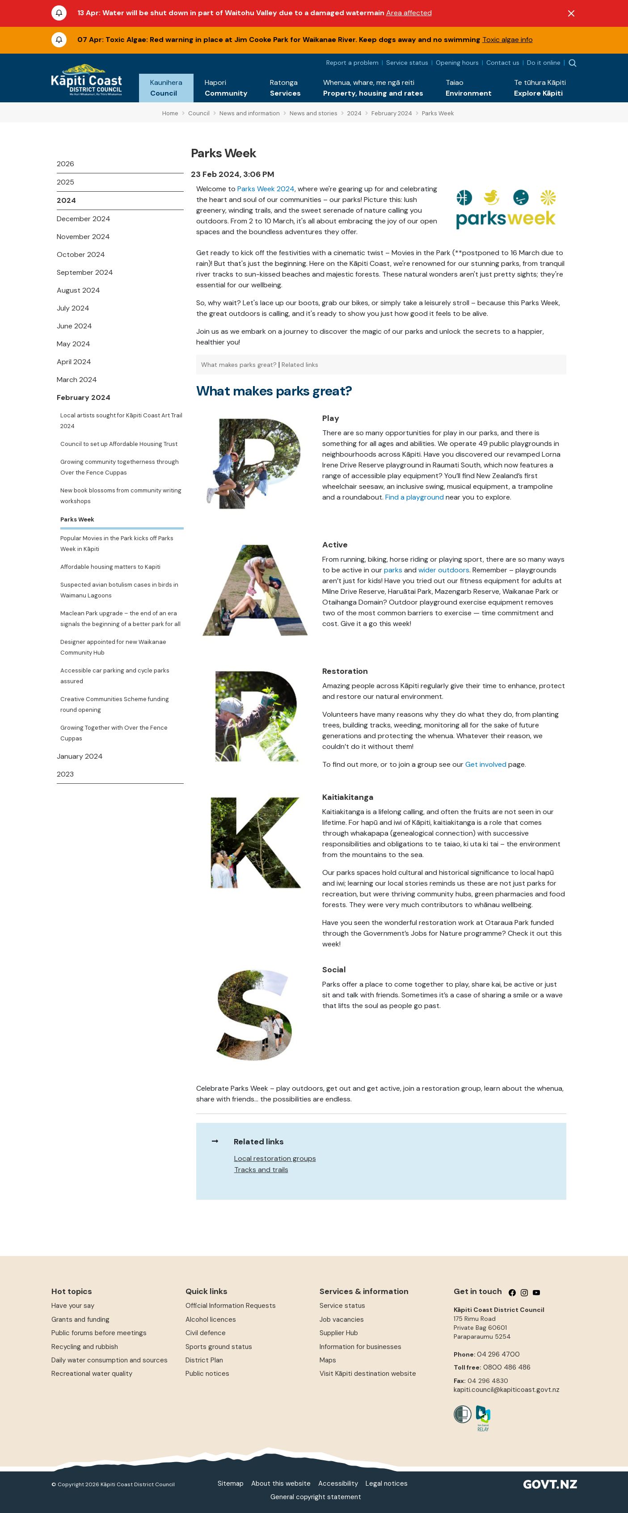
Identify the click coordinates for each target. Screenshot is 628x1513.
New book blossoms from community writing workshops (120, 496)
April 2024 (74, 361)
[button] (166, 88)
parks (393, 570)
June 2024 (74, 326)
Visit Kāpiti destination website (368, 1373)
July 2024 (73, 308)
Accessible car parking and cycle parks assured (114, 676)
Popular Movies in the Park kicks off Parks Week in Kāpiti (116, 543)
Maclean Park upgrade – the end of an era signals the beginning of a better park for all (120, 618)
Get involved (485, 764)
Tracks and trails (261, 1169)
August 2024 (78, 290)
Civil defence (205, 1332)
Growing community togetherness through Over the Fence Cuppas (119, 467)
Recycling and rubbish (84, 1346)
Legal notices (387, 1483)
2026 (65, 163)
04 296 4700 (498, 1354)
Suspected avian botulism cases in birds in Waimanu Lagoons (119, 590)
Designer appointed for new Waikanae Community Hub (113, 647)
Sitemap (231, 1483)
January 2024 (80, 756)
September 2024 (85, 272)
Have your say (72, 1305)
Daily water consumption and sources (109, 1360)
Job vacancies (342, 1319)
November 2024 (83, 236)
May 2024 (73, 344)
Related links (300, 365)
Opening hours (457, 63)
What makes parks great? (239, 365)
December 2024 (83, 218)
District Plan (204, 1360)
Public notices (207, 1373)
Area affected (409, 12)
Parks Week (77, 519)
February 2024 (83, 397)
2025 (65, 182)
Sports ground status (218, 1346)
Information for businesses (360, 1346)
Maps (328, 1360)
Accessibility (338, 1483)
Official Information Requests (230, 1305)
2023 (65, 774)
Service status (407, 63)
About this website (281, 1483)
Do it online (544, 63)
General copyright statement (315, 1496)
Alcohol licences (210, 1319)
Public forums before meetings (99, 1332)
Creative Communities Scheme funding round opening (114, 704)
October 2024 (81, 254)
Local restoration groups (275, 1158)
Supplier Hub (339, 1332)
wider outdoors (443, 570)
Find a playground (414, 497)
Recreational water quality (91, 1373)
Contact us (502, 63)
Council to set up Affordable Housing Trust (118, 444)
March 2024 (77, 379)
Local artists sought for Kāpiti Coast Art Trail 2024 (121, 421)
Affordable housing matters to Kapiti (110, 567)
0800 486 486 (507, 1367)
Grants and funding (80, 1319)
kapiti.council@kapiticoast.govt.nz (507, 1389)
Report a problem (352, 63)
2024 (66, 200)
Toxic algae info (507, 39)
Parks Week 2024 (266, 188)
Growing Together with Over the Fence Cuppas (114, 733)
